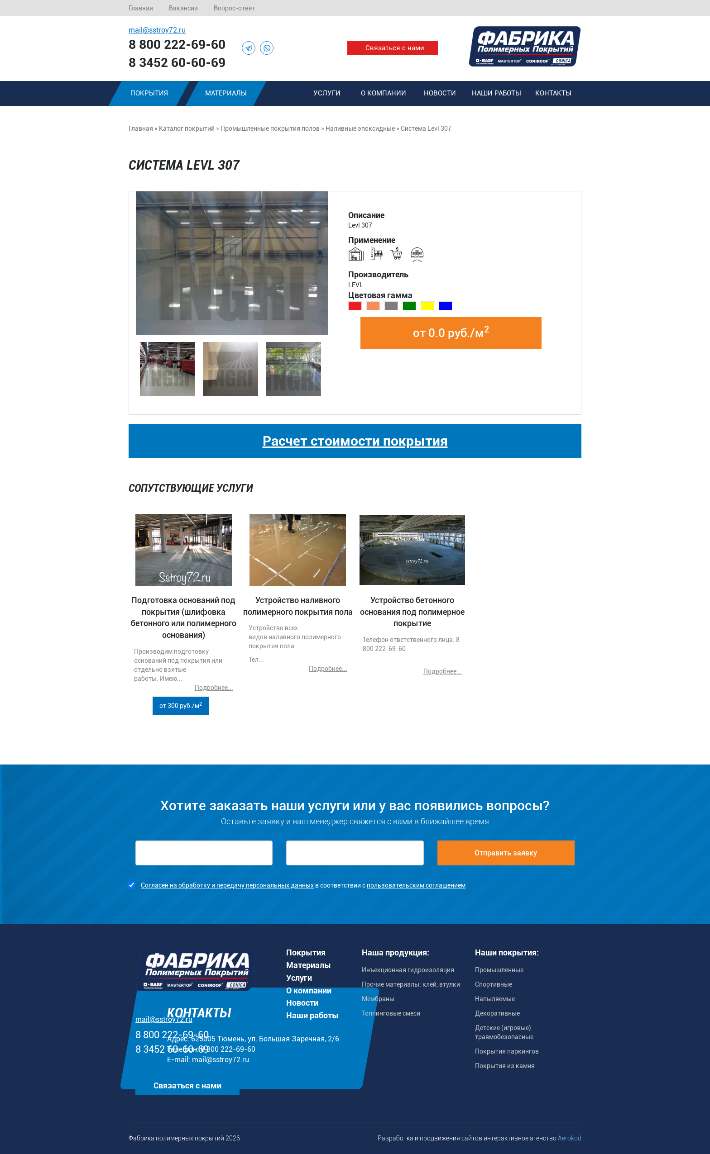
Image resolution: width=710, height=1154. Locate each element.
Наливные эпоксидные (360, 128)
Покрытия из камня (505, 1065)
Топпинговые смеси (391, 1013)
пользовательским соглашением (416, 885)
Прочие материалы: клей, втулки (411, 984)
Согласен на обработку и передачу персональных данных (227, 885)
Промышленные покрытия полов (270, 128)
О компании (383, 93)
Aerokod (569, 1138)
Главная (141, 8)
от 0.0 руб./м (451, 332)
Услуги (327, 93)
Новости (440, 93)
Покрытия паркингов (507, 1051)
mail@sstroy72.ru (157, 30)
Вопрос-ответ (234, 8)
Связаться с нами (394, 48)
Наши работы (496, 93)
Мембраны (378, 998)
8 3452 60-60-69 (177, 62)
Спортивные (493, 984)
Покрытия (149, 93)
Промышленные (499, 970)
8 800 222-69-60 (177, 44)
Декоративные (497, 1013)
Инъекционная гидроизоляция (408, 970)
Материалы (226, 93)
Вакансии (183, 8)
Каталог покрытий (187, 128)
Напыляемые (495, 998)
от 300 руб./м (180, 705)
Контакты (553, 93)
